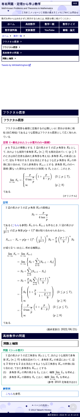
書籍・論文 (69, 30)
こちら (15, 225)
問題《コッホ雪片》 (14, 350)
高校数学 (30, 24)
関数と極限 (8, 58)
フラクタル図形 (11, 41)
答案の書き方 (49, 12)
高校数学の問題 (11, 53)
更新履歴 (30, 30)
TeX (66, 12)
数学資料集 (11, 30)
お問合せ (74, 12)
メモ (60, 12)
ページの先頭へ (40, 405)
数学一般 (49, 24)
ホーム (11, 24)
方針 (26, 12)
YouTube (49, 30)
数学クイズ (69, 24)
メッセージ (35, 12)
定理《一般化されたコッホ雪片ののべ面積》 (27, 142)
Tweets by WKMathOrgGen (15, 65)
